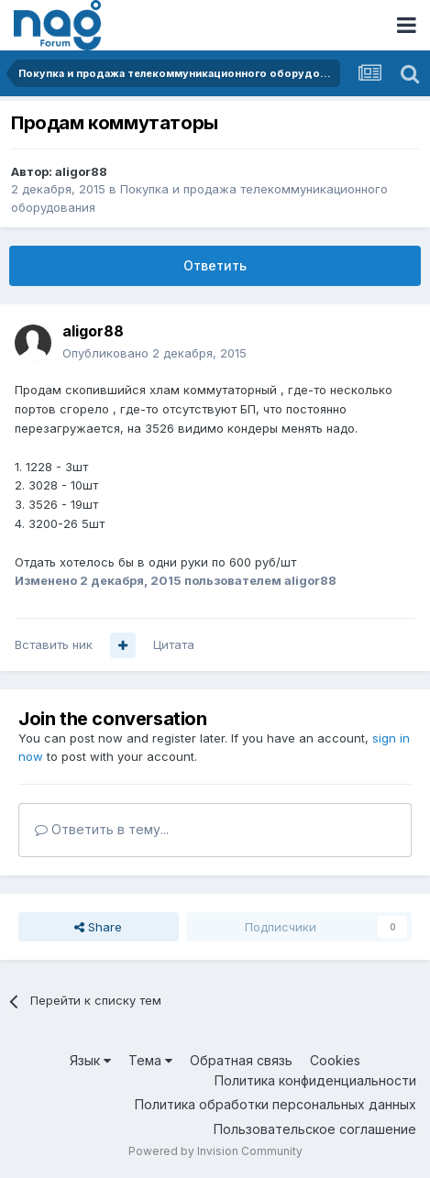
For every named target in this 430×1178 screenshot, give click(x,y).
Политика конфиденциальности (315, 1080)
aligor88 (81, 171)
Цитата (173, 644)
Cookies (335, 1060)
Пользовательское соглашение (315, 1129)
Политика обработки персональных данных (275, 1104)
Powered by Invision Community (215, 1151)
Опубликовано (154, 353)
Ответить (215, 265)
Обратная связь (241, 1060)
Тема (150, 1060)
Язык (90, 1060)
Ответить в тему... (102, 829)
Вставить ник (54, 644)
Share (98, 927)
